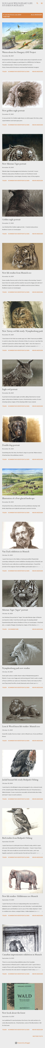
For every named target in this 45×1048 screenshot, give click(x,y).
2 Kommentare (13, 629)
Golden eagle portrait (11, 219)
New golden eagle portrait (13, 110)
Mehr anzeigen (37, 71)
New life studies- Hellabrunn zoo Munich (20, 896)
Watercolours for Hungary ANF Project (19, 52)
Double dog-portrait (11, 445)
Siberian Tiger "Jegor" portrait (15, 609)
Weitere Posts (38, 1036)
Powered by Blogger (22, 1043)
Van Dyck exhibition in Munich (15, 551)
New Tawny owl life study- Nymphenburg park (22, 331)
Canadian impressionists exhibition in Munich (22, 954)
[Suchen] (37, 3)
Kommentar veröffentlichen (18, 71)
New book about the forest (13, 1012)
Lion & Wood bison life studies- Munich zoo (21, 726)
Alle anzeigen (36, 14)
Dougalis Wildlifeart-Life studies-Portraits (17, 4)
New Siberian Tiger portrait (14, 163)
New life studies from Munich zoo (16, 272)
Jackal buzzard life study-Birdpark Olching (20, 779)
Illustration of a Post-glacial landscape (18, 498)
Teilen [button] (4, 71)
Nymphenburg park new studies (16, 668)
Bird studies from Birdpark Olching (17, 837)
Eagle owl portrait (9, 389)
